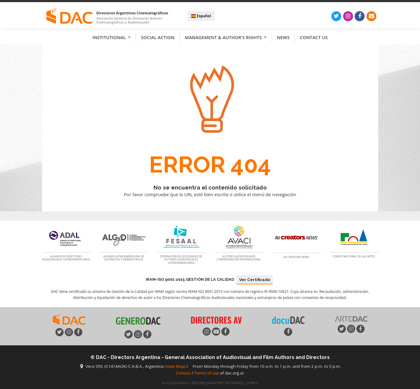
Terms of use (206, 373)
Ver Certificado (254, 279)
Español (201, 15)
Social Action (157, 37)
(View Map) (175, 366)
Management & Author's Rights (224, 37)
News (283, 37)
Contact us (314, 37)
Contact (183, 373)
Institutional (109, 37)
